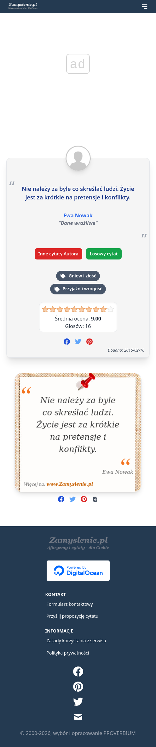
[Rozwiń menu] (144, 6)
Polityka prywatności (68, 653)
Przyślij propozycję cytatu (73, 616)
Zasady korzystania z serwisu (76, 641)
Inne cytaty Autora (58, 254)
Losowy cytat (104, 254)
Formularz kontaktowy (70, 604)
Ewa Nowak (77, 215)
